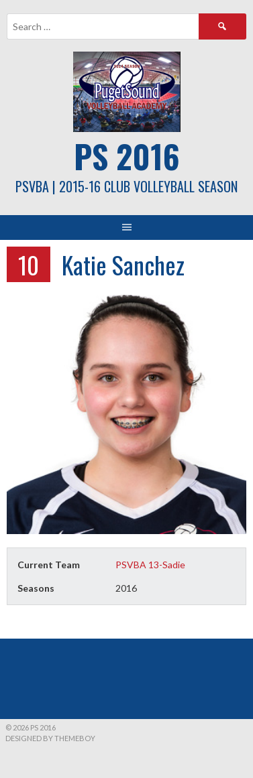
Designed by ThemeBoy (50, 738)
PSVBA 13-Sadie (150, 564)
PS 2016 (127, 156)
